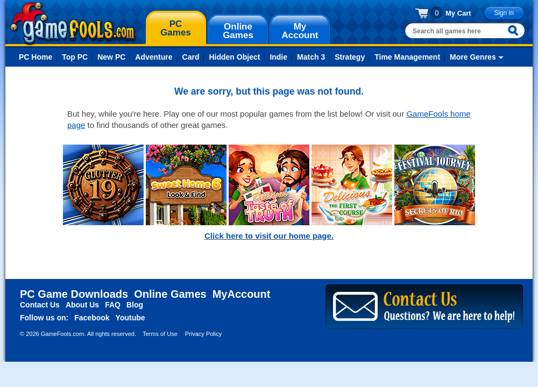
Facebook (91, 317)
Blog (134, 304)
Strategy (350, 57)
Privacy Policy (203, 334)
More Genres (473, 57)
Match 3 (311, 57)
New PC (111, 57)
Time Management (407, 57)
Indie (278, 57)
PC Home (35, 57)
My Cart (458, 13)
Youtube (130, 317)
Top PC (75, 57)
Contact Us (40, 304)
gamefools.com (73, 23)
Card (191, 57)
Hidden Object (234, 57)
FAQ (113, 304)
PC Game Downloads (74, 294)
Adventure (153, 57)
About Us (82, 304)
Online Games (170, 294)
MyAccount (242, 294)
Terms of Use (160, 334)
